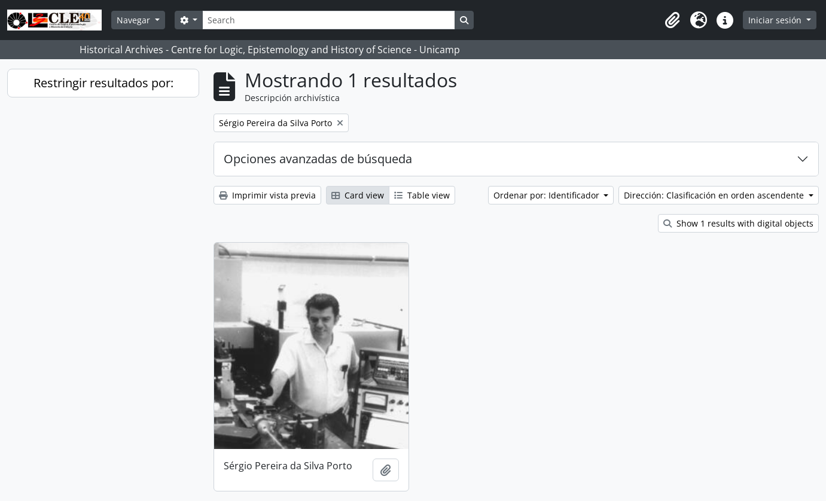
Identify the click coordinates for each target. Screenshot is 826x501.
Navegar (135, 20)
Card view (357, 195)
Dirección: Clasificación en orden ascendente (715, 195)
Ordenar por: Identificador (547, 195)
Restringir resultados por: (103, 83)
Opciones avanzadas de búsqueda (318, 159)
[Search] (328, 20)
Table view (422, 195)
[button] (672, 20)
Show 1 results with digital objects (738, 223)
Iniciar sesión (776, 20)
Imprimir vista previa (267, 195)
